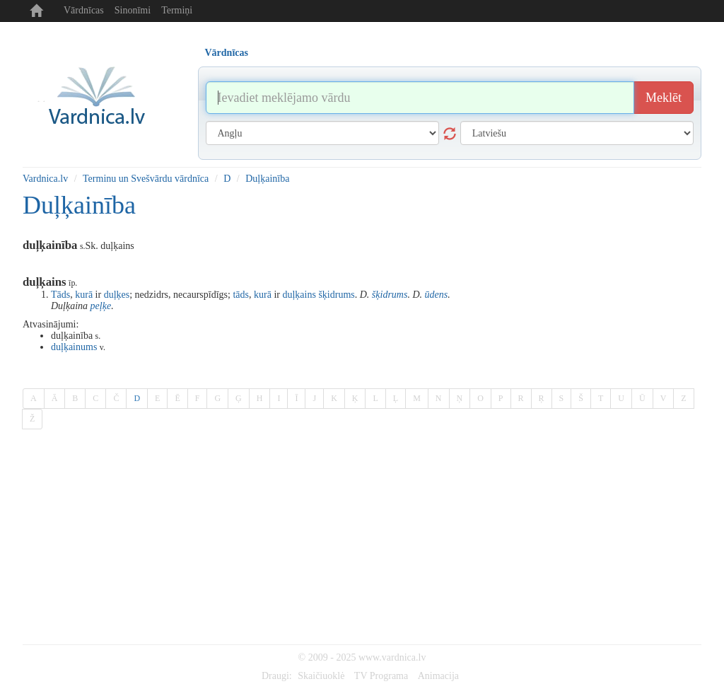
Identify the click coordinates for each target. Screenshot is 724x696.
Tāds (60, 294)
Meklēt (664, 98)
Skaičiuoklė (321, 676)
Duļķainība (267, 178)
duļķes (117, 294)
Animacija (438, 676)
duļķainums (74, 347)
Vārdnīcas (84, 10)
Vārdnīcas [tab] (226, 52)
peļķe (101, 306)
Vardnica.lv (45, 178)
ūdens (436, 294)
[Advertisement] (362, 538)
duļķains (298, 294)
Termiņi (176, 10)
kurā (84, 294)
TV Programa (381, 676)
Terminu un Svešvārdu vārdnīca (146, 178)
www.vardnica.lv (392, 657)
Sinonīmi (133, 10)
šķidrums (336, 294)
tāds (241, 294)
